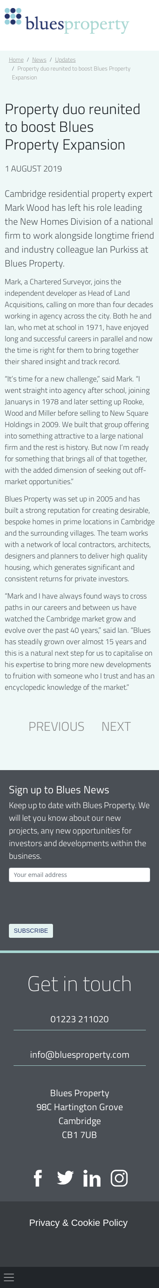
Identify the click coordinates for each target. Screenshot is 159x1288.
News (39, 59)
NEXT (116, 725)
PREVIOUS (56, 725)
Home (16, 59)
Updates (65, 59)
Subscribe (31, 930)
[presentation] (73, 901)
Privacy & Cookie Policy (78, 1222)
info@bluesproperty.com (79, 1054)
